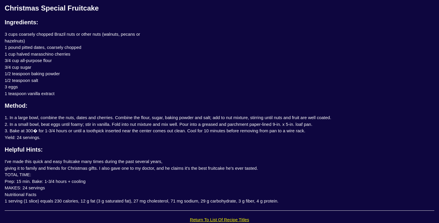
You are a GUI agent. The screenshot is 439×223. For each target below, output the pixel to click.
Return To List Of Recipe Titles (219, 219)
